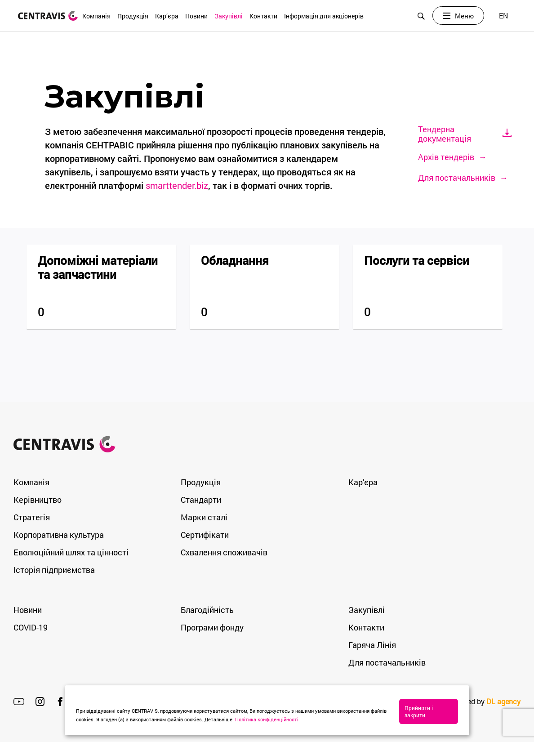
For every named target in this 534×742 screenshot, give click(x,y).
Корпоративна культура (58, 534)
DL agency (503, 701)
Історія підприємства (54, 569)
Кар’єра (166, 16)
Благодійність (207, 609)
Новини (196, 16)
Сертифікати (205, 534)
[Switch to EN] (503, 15)
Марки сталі (204, 517)
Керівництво (37, 499)
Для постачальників (387, 662)
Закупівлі (228, 16)
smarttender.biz (177, 185)
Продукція (132, 16)
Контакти (263, 16)
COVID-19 (30, 627)
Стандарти (201, 499)
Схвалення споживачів (224, 552)
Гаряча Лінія (372, 644)
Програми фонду (212, 627)
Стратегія (31, 517)
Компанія (96, 16)
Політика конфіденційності (284, 719)
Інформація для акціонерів (324, 16)
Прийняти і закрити (423, 715)
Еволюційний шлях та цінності (71, 552)
